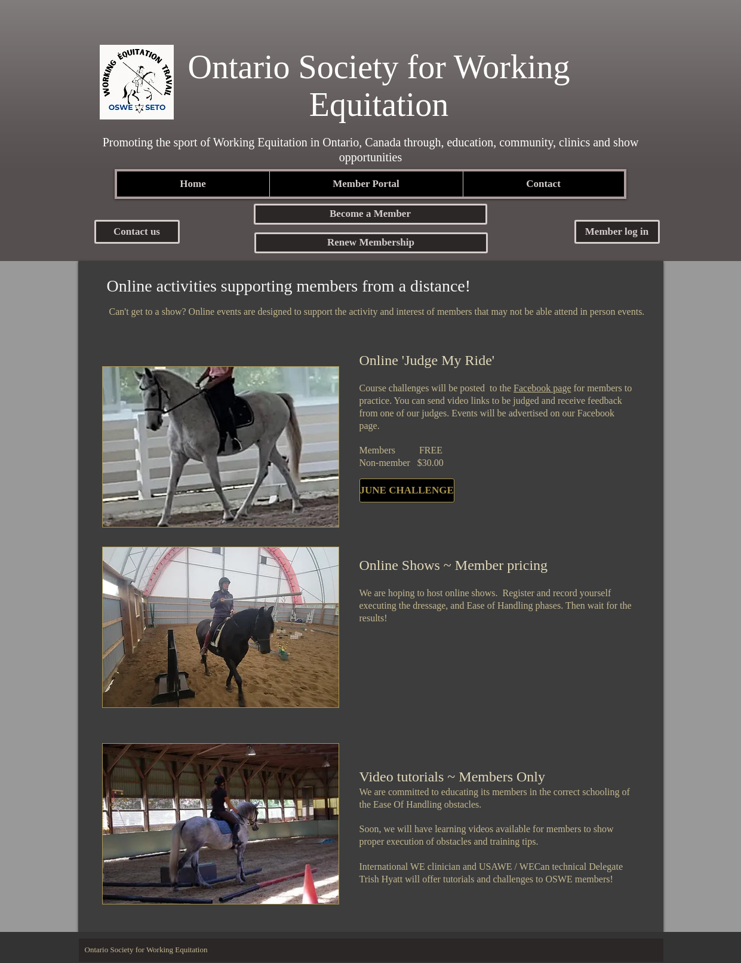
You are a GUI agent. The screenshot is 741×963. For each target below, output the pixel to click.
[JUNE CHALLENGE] (406, 490)
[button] (370, 214)
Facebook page (542, 388)
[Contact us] (137, 232)
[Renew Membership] (371, 242)
